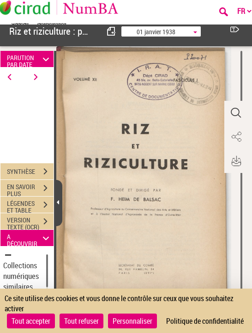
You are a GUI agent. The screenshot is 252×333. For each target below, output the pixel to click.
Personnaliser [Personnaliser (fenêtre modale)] (132, 321)
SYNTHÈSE (30, 171)
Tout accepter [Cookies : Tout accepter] (31, 321)
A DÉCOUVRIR (29, 238)
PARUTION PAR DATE (29, 59)
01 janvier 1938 (156, 31)
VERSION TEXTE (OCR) (30, 222)
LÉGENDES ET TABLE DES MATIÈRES (30, 205)
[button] (235, 113)
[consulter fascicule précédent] (112, 31)
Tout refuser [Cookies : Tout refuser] (81, 321)
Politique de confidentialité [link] (205, 321)
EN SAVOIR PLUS (30, 189)
